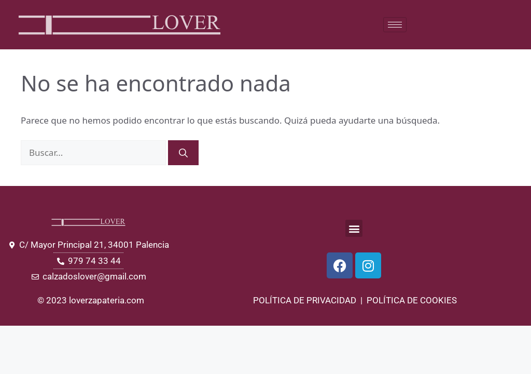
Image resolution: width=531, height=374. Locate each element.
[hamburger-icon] (395, 24)
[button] (353, 228)
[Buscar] (183, 152)
